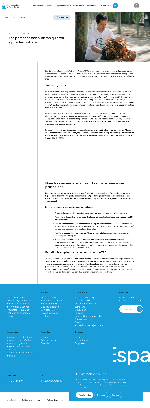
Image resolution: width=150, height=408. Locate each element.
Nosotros (50, 5)
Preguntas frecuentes (18, 309)
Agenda (45, 343)
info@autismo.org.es (51, 380)
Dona (78, 337)
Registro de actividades (19, 346)
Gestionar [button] (101, 395)
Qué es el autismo (16, 297)
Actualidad (78, 5)
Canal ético (12, 349)
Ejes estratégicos (50, 306)
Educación (80, 309)
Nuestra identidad (50, 303)
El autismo (38, 5)
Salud (78, 322)
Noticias (21, 17)
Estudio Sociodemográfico (89, 316)
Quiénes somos (49, 297)
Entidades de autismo (52, 300)
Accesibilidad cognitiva (87, 297)
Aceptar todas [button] (85, 395)
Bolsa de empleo (49, 312)
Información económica (19, 340)
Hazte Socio (81, 340)
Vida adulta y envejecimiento (89, 325)
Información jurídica (17, 343)
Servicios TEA (48, 309)
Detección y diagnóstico (19, 300)
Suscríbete (133, 309)
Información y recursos (18, 303)
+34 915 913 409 (15, 380)
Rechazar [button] (115, 395)
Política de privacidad (31, 400)
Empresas (80, 343)
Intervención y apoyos (18, 306)
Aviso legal (11, 400)
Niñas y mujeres (83, 319)
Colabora (106, 5)
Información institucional (19, 337)
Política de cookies (55, 400)
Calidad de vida (83, 300)
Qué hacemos (64, 5)
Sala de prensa (48, 340)
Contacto (46, 316)
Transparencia (92, 5)
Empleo (26, 33)
